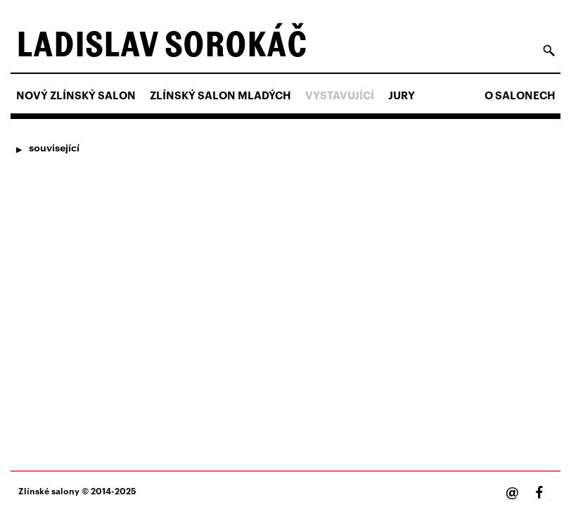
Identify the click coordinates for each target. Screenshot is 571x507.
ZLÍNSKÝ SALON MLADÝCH (220, 95)
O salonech (520, 95)
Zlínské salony (48, 490)
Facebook (550, 499)
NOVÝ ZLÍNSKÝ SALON (76, 95)
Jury (401, 95)
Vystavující (339, 95)
